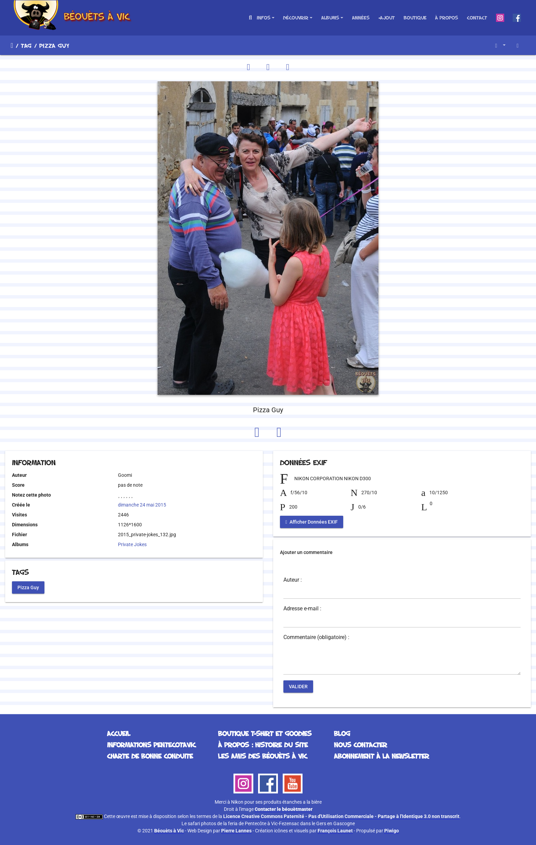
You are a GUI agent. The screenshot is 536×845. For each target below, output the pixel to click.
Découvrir (295, 17)
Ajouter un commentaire (306, 552)
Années (361, 17)
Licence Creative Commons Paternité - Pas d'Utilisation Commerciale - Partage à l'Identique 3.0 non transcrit (341, 816)
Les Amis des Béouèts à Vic (262, 756)
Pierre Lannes (236, 830)
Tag (26, 45)
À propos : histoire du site (263, 744)
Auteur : (292, 580)
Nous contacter (360, 744)
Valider (298, 686)
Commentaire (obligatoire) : (316, 637)
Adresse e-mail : (302, 608)
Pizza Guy (28, 587)
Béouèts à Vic (169, 830)
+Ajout (386, 17)
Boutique (415, 17)
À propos (446, 17)
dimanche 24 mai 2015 (142, 505)
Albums (330, 17)
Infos (263, 17)
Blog (342, 733)
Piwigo (391, 830)
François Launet (335, 830)
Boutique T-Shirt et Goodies (264, 733)
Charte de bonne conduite (150, 756)
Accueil (12, 45)
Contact (477, 17)
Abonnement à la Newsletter (381, 756)
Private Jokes (132, 544)
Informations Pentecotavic (151, 744)
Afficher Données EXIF (311, 522)
